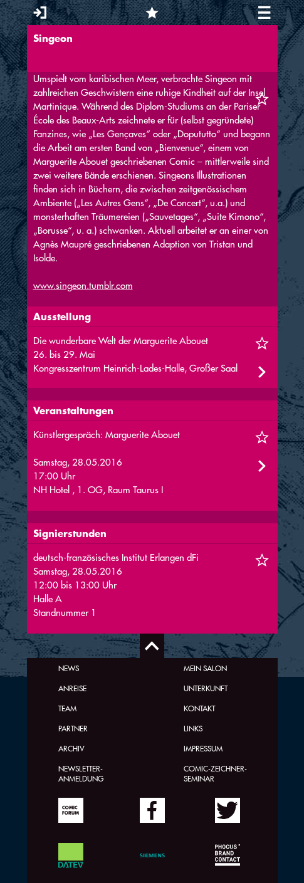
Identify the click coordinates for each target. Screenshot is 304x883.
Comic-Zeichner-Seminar (215, 773)
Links (193, 728)
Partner (73, 728)
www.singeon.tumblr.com (83, 285)
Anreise (72, 688)
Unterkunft (206, 688)
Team (67, 708)
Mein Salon (205, 668)
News (68, 668)
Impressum (203, 748)
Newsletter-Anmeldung (80, 773)
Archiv (71, 748)
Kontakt (199, 708)
